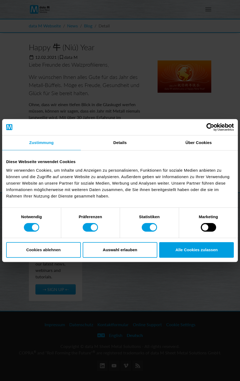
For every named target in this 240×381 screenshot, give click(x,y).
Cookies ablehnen (43, 249)
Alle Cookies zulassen (196, 249)
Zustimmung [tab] (41, 142)
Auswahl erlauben (120, 249)
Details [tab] (120, 142)
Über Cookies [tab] (199, 142)
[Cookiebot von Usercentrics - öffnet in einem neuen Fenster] (210, 127)
